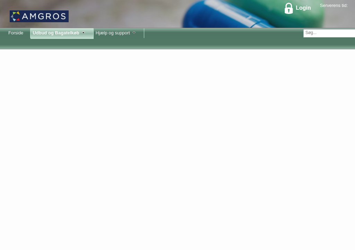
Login (297, 8)
